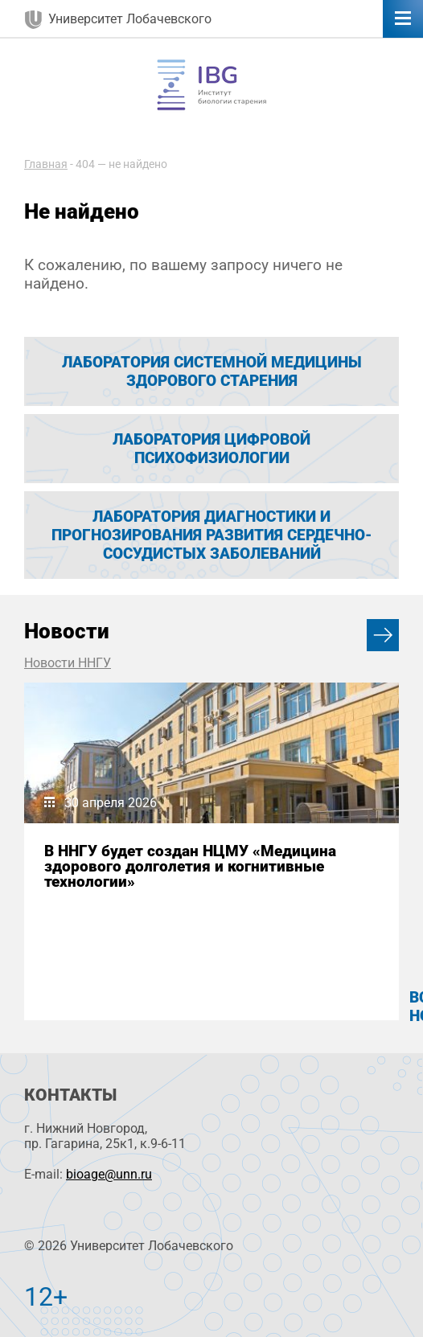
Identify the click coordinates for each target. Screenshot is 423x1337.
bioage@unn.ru (109, 1174)
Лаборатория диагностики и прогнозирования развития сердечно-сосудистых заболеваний (211, 535)
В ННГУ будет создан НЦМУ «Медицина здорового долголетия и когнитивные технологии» (190, 866)
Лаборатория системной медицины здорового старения (212, 371)
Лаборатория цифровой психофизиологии (211, 448)
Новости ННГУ (67, 663)
